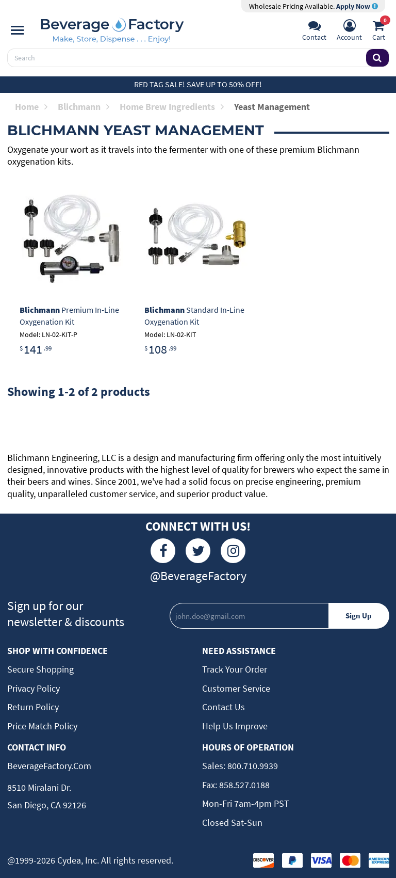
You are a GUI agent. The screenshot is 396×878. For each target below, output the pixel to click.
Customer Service (236, 688)
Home (31, 107)
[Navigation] (17, 30)
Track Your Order (234, 669)
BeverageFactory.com (49, 766)
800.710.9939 (251, 766)
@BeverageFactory (198, 576)
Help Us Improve (235, 726)
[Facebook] (163, 550)
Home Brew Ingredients (172, 107)
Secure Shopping (40, 669)
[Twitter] (198, 550)
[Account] (349, 31)
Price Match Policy (42, 726)
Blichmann (83, 107)
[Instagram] (233, 550)
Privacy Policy (33, 688)
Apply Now (357, 6)
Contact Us (223, 707)
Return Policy (33, 707)
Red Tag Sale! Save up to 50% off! (198, 84)
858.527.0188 (243, 785)
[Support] (314, 31)
